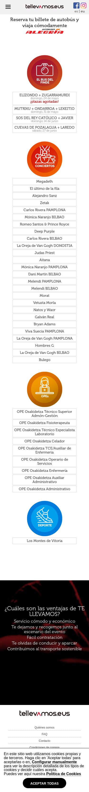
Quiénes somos (44, 727)
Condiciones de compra (44, 747)
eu (83, 11)
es (76, 11)
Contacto (44, 741)
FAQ (44, 734)
